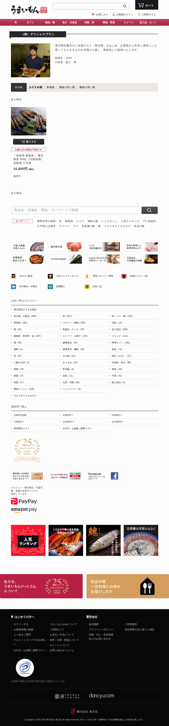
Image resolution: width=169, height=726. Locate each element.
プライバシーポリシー (101, 629)
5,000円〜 (117, 415)
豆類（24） (117, 322)
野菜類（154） (21, 322)
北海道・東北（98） (122, 362)
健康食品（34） (71, 342)
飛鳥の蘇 (93, 221)
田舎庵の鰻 (88, 226)
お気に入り (102, 14)
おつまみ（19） (71, 362)
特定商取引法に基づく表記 (139, 629)
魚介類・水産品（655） (26, 316)
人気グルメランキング (67, 276)
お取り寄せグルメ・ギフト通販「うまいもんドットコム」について (41, 586)
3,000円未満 (20, 415)
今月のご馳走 (26, 276)
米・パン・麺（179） (123, 316)
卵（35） (18, 329)
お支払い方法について (62, 634)
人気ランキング (130, 221)
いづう (80, 221)
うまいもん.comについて (63, 624)
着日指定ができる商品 (25, 309)
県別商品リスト (22, 428)
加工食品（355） (120, 329)
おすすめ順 (35, 87)
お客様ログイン (124, 14)
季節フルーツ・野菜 (103, 276)
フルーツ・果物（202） (75, 322)
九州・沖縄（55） (72, 382)
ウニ (75, 226)
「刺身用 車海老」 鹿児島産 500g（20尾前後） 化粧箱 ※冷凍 (28, 159)
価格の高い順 (87, 87)
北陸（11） (68, 375)
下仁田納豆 (149, 221)
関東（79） (19, 369)
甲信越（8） (69, 369)
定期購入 (60, 286)
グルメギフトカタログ (117, 226)
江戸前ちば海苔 (46, 226)
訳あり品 (97, 286)
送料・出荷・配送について (64, 639)
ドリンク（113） (120, 336)
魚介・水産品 (69, 22)
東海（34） (117, 369)
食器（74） (117, 349)
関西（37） (19, 375)
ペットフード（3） (72, 389)
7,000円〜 (19, 421)
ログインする (21, 624)
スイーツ (129, 22)
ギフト (30, 22)
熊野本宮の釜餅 (46, 221)
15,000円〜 (117, 421)
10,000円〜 (68, 421)
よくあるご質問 (22, 634)
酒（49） (18, 342)
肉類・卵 (89, 22)
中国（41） (117, 375)
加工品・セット (148, 22)
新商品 (69, 221)
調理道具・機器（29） (74, 349)
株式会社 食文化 (87, 711)
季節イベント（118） (25, 389)
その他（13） (69, 356)
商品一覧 (50, 22)
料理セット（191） (121, 342)
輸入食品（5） (119, 382)
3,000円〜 (68, 415)
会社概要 (94, 624)
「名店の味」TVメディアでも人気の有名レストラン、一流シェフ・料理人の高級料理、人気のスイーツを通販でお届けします (127, 586)
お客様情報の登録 (23, 629)
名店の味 (139, 226)
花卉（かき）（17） (122, 356)
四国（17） (19, 382)
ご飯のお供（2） (22, 362)
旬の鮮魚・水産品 (28, 286)
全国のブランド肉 (139, 276)
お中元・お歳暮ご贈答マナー (77, 428)
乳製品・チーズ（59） (74, 329)
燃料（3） (19, 349)
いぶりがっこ (109, 221)
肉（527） (68, 316)
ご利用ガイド (148, 14)
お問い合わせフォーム (62, 650)
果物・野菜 (109, 22)
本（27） (18, 356)
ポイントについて (59, 645)
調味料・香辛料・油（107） (28, 336)
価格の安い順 (67, 87)
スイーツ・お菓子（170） (76, 336)
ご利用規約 (131, 624)
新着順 (51, 87)
